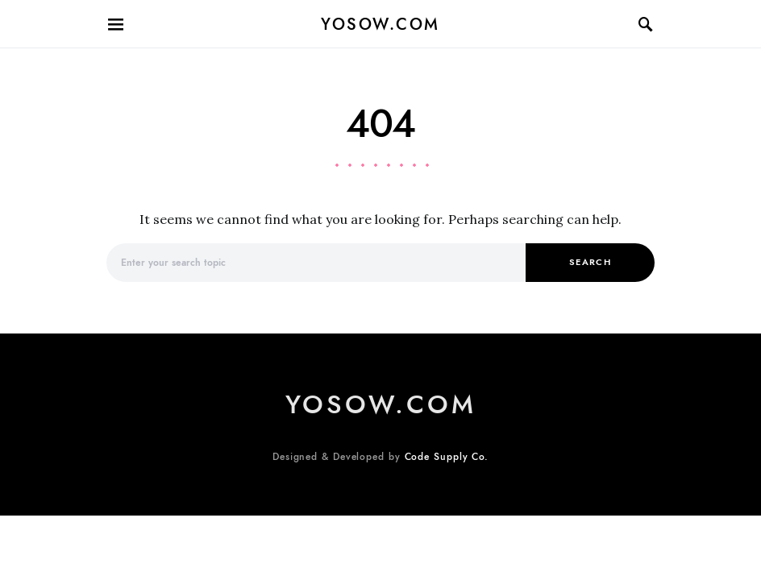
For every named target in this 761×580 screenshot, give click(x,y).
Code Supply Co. (447, 456)
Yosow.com (380, 24)
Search (590, 262)
